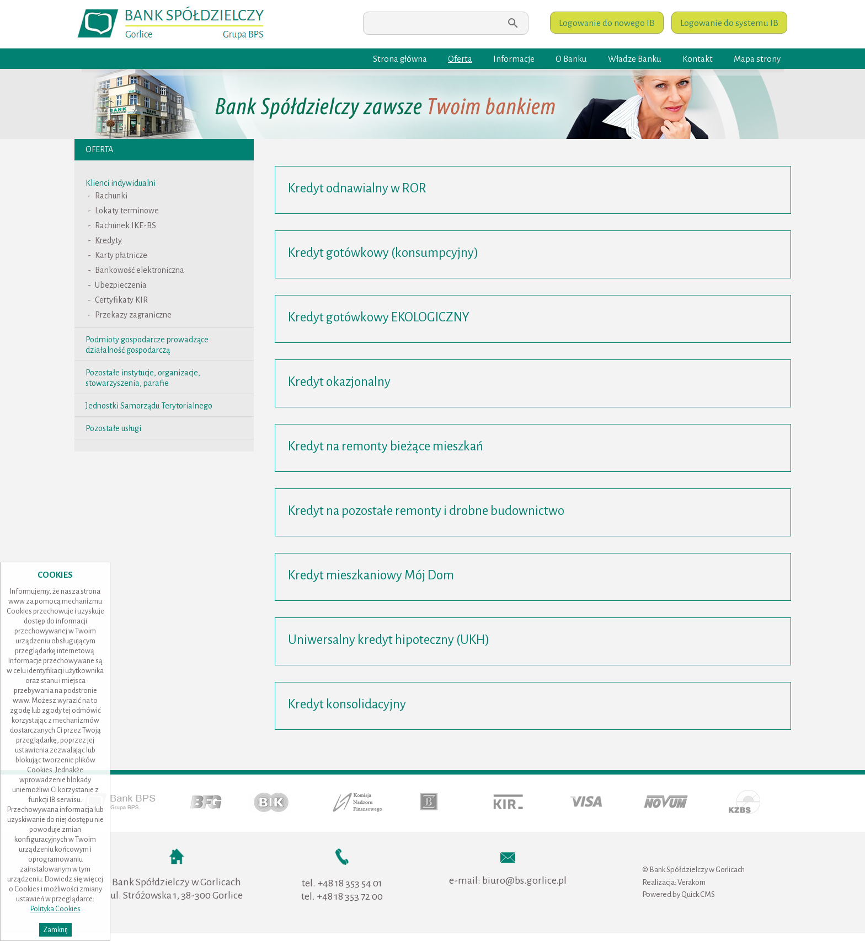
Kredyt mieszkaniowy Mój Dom (371, 575)
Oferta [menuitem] (460, 59)
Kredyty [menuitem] (108, 240)
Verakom (691, 882)
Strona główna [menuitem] (400, 59)
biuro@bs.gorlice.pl (524, 880)
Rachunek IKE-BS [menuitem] (125, 225)
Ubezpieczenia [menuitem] (121, 285)
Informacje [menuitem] (514, 59)
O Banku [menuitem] (571, 59)
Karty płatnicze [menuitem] (121, 255)
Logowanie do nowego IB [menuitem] (607, 23)
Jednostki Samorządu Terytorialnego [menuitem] (149, 405)
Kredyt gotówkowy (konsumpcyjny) (383, 253)
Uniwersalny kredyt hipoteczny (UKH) (388, 640)
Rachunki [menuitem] (111, 195)
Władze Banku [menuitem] (634, 59)
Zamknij (55, 930)
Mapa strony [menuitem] (757, 59)
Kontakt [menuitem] (697, 59)
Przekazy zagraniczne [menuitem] (133, 314)
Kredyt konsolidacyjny (347, 704)
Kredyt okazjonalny (339, 382)
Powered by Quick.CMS (678, 894)
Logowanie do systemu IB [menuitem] (729, 23)
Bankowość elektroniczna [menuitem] (139, 270)
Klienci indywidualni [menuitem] (121, 183)
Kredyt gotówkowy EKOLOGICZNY (378, 317)
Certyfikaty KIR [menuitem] (121, 299)
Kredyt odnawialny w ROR (357, 188)
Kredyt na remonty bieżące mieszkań (385, 446)
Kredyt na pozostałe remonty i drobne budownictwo (426, 511)
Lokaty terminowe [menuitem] (127, 210)
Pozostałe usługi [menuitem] (113, 428)
